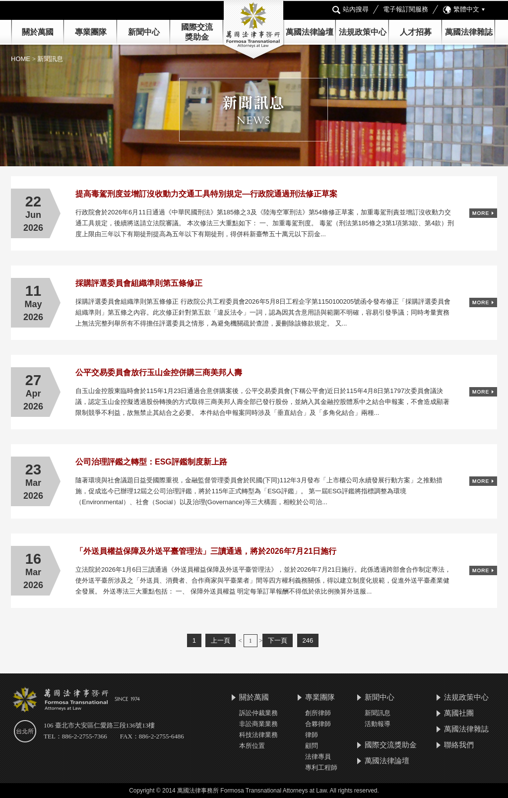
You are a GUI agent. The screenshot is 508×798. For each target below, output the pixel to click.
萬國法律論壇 (309, 32)
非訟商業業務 (258, 724)
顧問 (311, 745)
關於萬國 (38, 32)
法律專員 (318, 756)
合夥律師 (318, 724)
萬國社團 (459, 713)
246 (308, 640)
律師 (311, 734)
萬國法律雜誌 (469, 32)
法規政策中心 (362, 32)
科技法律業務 (258, 734)
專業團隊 (91, 32)
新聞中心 (379, 697)
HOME (21, 59)
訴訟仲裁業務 (258, 713)
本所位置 (252, 745)
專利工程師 (321, 767)
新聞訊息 (377, 713)
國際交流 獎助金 (197, 32)
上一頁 (220, 640)
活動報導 (377, 724)
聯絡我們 (459, 744)
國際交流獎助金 (391, 744)
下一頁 (277, 640)
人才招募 (416, 32)
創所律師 (318, 713)
